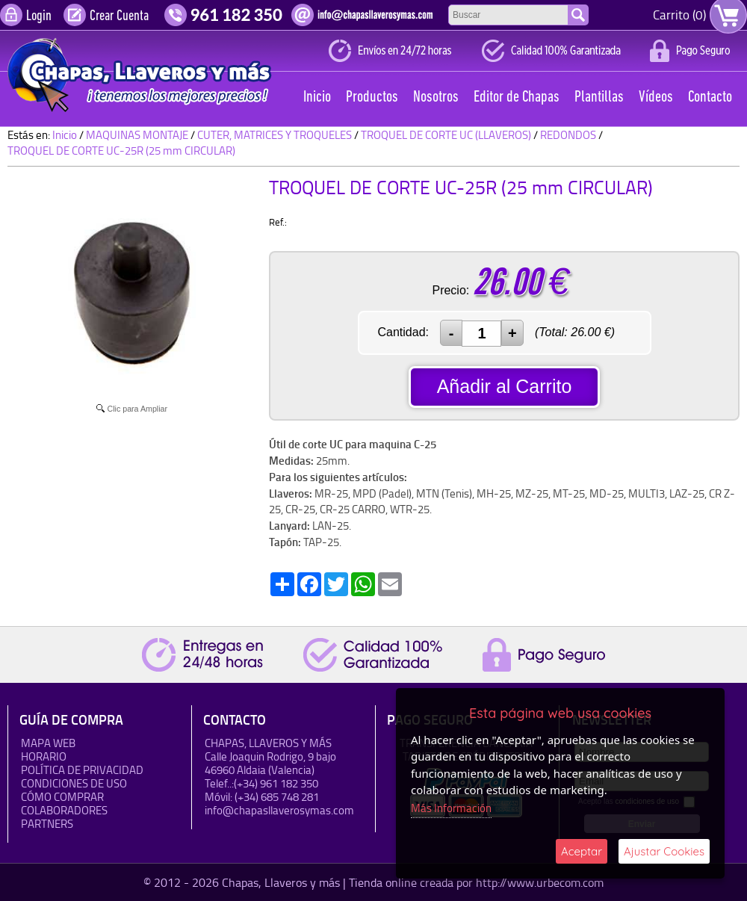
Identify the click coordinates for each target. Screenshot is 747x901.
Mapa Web (48, 743)
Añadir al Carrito (504, 386)
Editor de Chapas (517, 97)
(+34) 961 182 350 (276, 783)
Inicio (317, 97)
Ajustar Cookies (664, 851)
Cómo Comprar (62, 797)
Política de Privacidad (82, 770)
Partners (47, 824)
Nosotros (436, 97)
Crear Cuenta (119, 16)
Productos (372, 97)
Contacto (710, 97)
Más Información (451, 808)
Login (39, 16)
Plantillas (599, 97)
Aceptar (581, 851)
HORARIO (43, 756)
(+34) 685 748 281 (277, 797)
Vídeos (656, 97)
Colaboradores (64, 810)
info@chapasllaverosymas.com (279, 810)
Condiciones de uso (74, 783)
